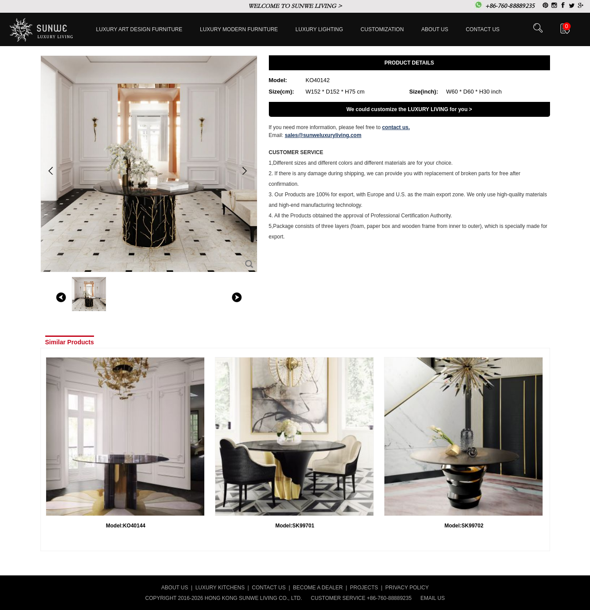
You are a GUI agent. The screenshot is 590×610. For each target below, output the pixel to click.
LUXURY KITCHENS (220, 588)
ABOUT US (174, 588)
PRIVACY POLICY (407, 588)
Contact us (483, 29)
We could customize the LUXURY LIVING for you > (409, 109)
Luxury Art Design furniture (139, 29)
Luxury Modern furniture (239, 29)
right (237, 297)
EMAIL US (432, 598)
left (61, 297)
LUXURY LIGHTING (319, 29)
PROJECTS (364, 588)
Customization (382, 29)
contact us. (396, 127)
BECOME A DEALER (318, 588)
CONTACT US (269, 588)
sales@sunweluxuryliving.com (323, 135)
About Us (434, 29)
